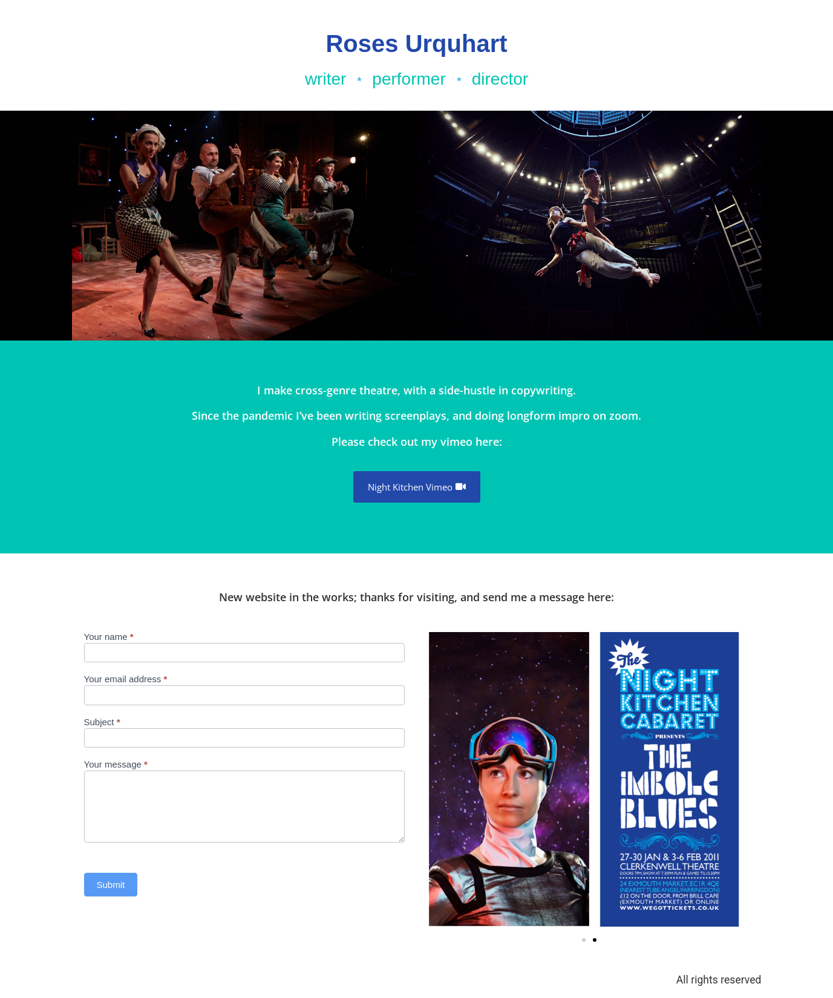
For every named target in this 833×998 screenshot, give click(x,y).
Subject (102, 722)
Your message (116, 764)
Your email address (126, 679)
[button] (594, 940)
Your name (109, 637)
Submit (111, 884)
